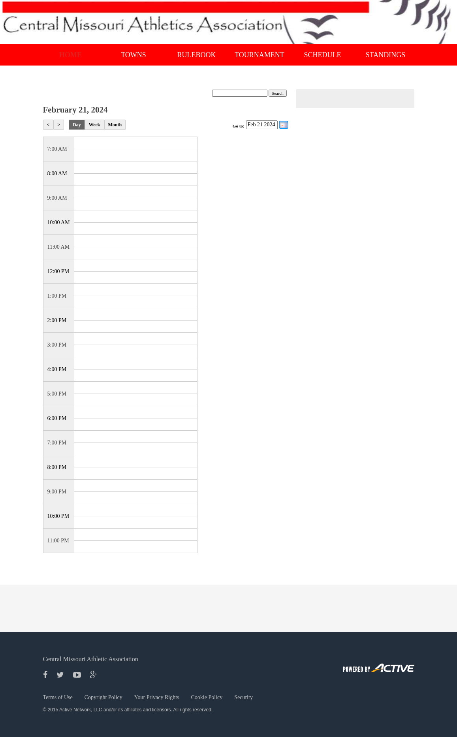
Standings (386, 55)
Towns (133, 55)
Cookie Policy (207, 697)
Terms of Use (58, 697)
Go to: (238, 126)
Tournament (259, 55)
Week (94, 125)
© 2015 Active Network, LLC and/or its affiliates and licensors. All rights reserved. (128, 710)
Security (243, 697)
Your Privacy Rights (156, 697)
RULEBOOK (196, 55)
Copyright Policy (103, 697)
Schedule (322, 55)
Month (115, 125)
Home (70, 55)
